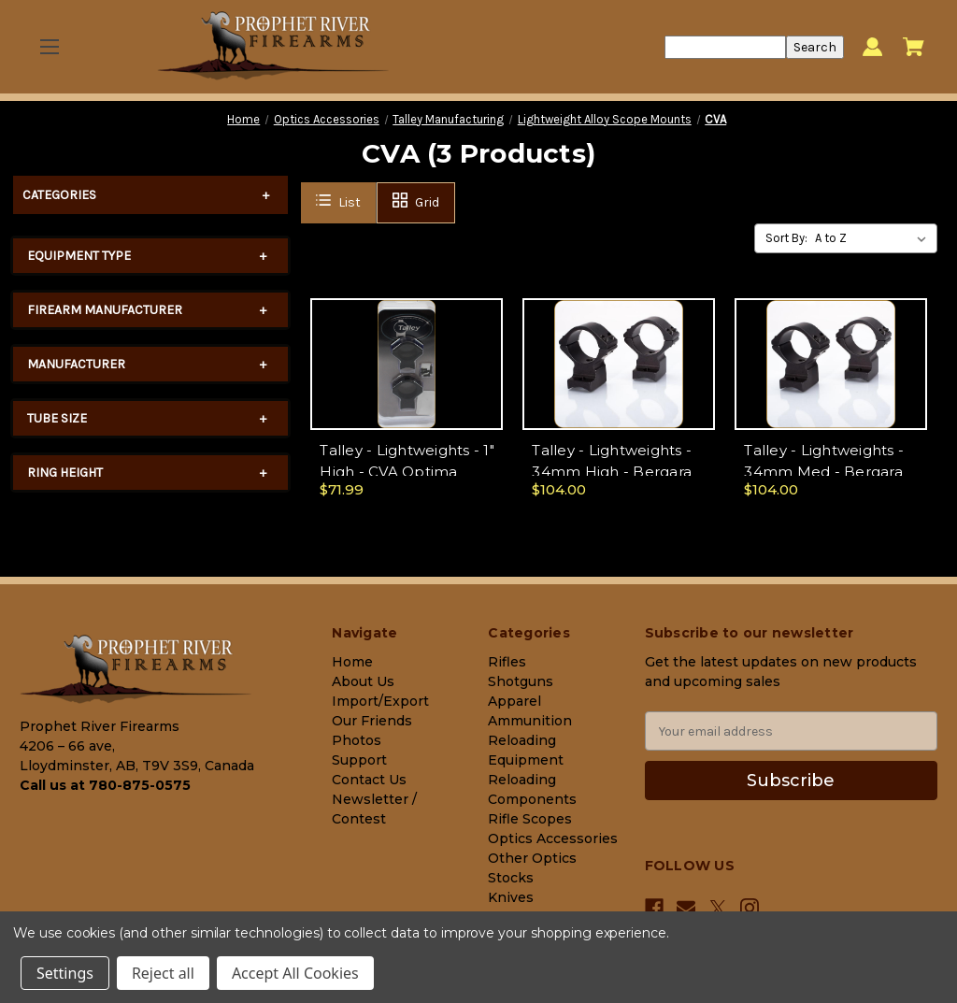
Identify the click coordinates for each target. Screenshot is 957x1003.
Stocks (511, 877)
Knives (511, 897)
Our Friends (372, 720)
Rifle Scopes (530, 818)
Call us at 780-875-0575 (105, 785)
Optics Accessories (553, 838)
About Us (363, 681)
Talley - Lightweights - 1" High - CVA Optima (407, 460)
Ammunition (530, 720)
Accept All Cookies (295, 973)
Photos (356, 740)
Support (359, 760)
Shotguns (520, 681)
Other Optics (532, 858)
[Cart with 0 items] (913, 46)
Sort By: (786, 238)
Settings (64, 973)
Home (352, 661)
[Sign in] (872, 47)
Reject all (163, 973)
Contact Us (369, 779)
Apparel (514, 701)
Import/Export (380, 701)
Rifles (507, 661)
